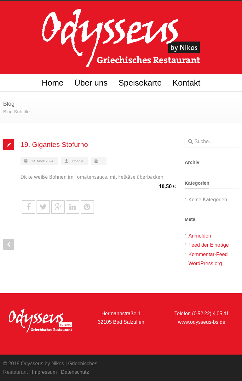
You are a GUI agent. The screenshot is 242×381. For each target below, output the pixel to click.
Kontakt (186, 82)
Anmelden (199, 235)
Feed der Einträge (208, 245)
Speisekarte (140, 82)
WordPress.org (205, 263)
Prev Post (8, 244)
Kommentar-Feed (208, 254)
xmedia (77, 161)
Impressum (44, 372)
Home (52, 82)
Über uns (91, 82)
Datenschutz (75, 372)
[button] (14, 367)
